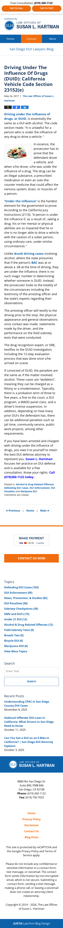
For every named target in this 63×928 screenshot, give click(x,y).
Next (44, 510)
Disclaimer (31, 825)
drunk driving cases (29, 254)
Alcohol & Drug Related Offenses (35, 484)
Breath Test (14, 635)
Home (10, 39)
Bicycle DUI (13, 640)
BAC (34, 263)
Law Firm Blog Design (31, 923)
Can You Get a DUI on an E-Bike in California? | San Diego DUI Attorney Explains (28, 742)
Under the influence (20, 201)
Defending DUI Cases (16, 487)
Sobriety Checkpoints (21, 609)
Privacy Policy (31, 819)
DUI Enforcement (40, 487)
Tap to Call (16, 8)
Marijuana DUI (28, 491)
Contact (31, 39)
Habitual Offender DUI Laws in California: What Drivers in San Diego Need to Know (29, 722)
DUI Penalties (16, 603)
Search (31, 681)
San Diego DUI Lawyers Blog (31, 24)
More (52, 39)
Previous (13, 510)
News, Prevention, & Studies (25, 598)
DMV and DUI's (16, 614)
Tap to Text (47, 8)
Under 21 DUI (15, 619)
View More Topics (15, 651)
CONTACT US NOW (31, 558)
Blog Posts (31, 837)
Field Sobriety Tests (19, 630)
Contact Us (31, 831)
